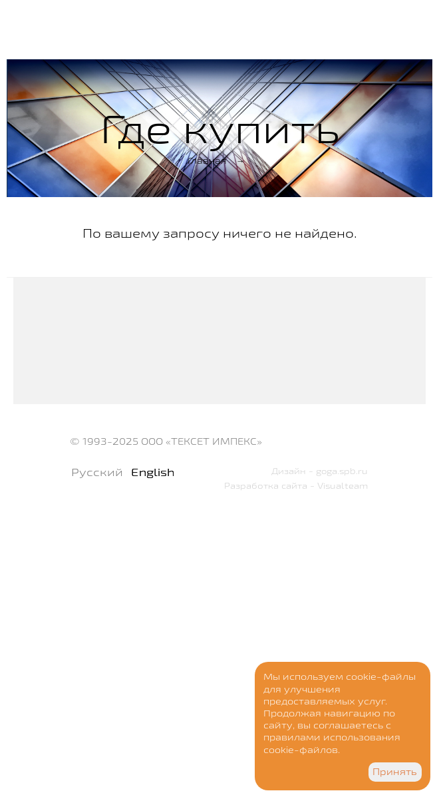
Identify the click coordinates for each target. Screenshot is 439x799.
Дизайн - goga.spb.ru (319, 470)
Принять (394, 771)
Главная (207, 160)
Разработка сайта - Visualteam (296, 485)
